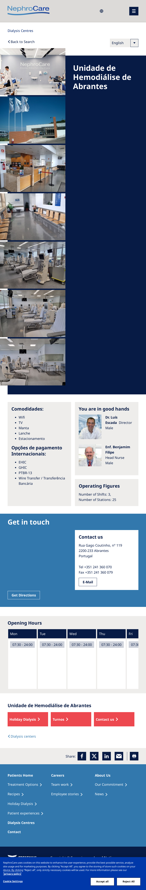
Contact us (105, 719)
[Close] (140, 863)
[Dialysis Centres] (20, 30)
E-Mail (88, 582)
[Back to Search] (21, 41)
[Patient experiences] (27, 813)
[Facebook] (82, 756)
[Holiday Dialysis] (24, 804)
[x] (94, 756)
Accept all (102, 881)
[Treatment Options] (27, 784)
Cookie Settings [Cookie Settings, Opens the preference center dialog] (13, 881)
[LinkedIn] (106, 756)
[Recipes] (17, 794)
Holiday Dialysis (23, 719)
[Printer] (134, 756)
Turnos (58, 719)
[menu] (133, 11)
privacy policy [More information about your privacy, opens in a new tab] (12, 874)
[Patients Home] (22, 775)
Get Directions (24, 595)
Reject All (129, 881)
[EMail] (119, 756)
